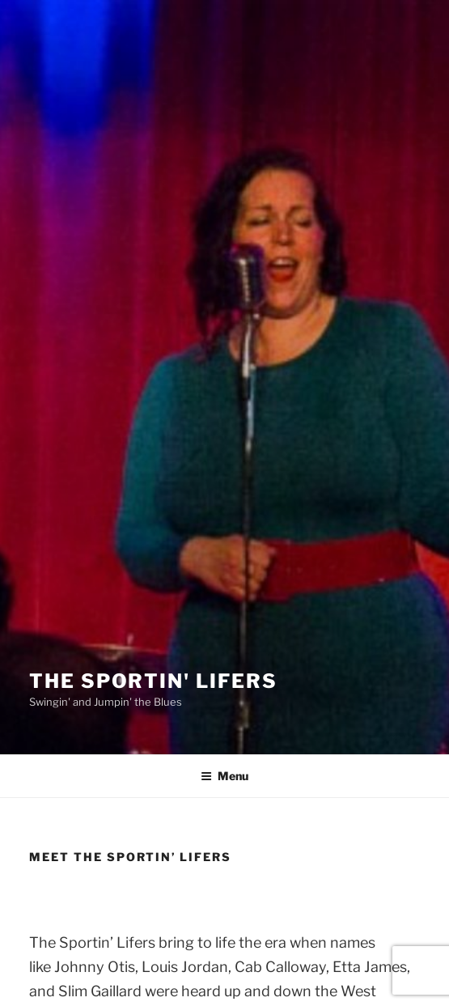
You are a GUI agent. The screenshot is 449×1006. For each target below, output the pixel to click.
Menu (224, 776)
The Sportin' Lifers (153, 681)
